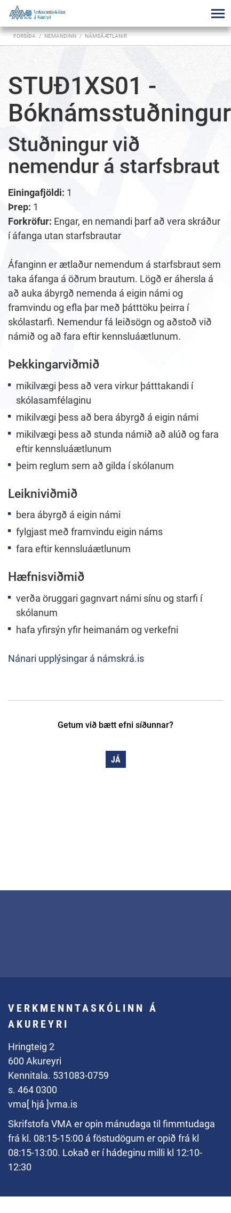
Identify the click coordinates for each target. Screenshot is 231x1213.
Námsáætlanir (106, 36)
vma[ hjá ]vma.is (42, 1104)
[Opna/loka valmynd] (217, 13)
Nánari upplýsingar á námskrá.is (76, 658)
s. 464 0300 (32, 1089)
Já (116, 760)
